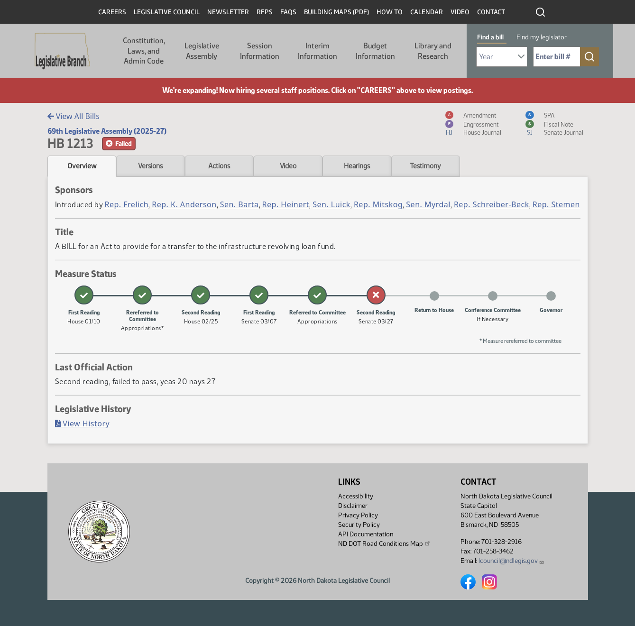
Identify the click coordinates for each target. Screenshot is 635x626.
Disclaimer (353, 506)
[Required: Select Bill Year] (501, 56)
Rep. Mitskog (378, 204)
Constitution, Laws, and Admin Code (144, 50)
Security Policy (359, 525)
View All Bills (73, 116)
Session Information (259, 51)
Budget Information (375, 51)
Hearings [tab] (357, 166)
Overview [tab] (81, 166)
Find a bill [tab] (490, 37)
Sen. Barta (239, 204)
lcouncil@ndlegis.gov (511, 561)
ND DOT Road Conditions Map (384, 543)
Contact (491, 12)
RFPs (265, 12)
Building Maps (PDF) (336, 12)
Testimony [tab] (425, 166)
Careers (112, 12)
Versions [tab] (150, 166)
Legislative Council (167, 12)
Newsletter (228, 12)
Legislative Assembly (201, 51)
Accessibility (355, 496)
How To (390, 12)
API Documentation (365, 534)
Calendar (426, 12)
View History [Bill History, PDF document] (82, 423)
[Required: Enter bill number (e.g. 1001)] (556, 56)
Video (460, 12)
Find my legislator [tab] (541, 37)
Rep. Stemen (556, 204)
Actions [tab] (219, 166)
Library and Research (432, 51)
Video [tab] (288, 166)
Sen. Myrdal (428, 204)
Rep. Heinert (286, 204)
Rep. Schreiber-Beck (491, 204)
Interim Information (317, 51)
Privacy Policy (358, 515)
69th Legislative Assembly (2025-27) (106, 131)
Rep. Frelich (127, 204)
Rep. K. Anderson (184, 204)
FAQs (288, 12)
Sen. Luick (331, 204)
